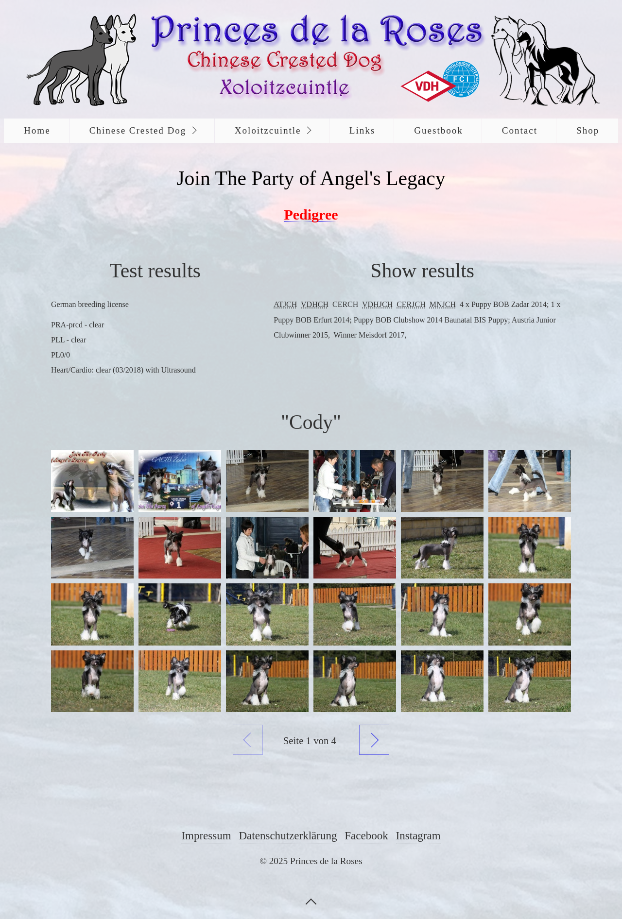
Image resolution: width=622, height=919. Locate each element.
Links (362, 130)
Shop (587, 130)
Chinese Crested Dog (138, 130)
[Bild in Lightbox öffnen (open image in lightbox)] (92, 480)
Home (37, 130)
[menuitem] (36, 131)
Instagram (418, 835)
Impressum (206, 835)
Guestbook (438, 130)
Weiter (374, 740)
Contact (519, 130)
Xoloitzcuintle (268, 130)
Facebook (366, 835)
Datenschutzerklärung (288, 835)
